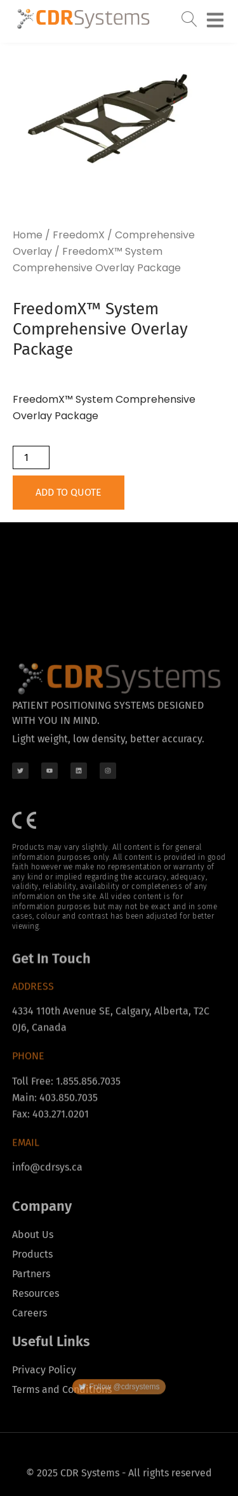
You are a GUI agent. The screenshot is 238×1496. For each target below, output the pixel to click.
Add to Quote (69, 492)
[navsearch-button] (189, 16)
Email (25, 1205)
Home (28, 235)
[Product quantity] (31, 457)
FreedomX (79, 235)
